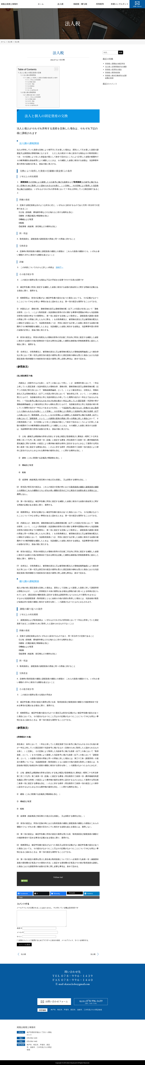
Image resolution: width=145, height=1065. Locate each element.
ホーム (41, 4)
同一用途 (31, 84)
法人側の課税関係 (29, 75)
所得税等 (100, 4)
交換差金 (31, 86)
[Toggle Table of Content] (55, 69)
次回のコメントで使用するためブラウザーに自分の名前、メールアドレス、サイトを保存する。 (54, 940)
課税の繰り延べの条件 (33, 95)
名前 (19, 928)
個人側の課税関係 (29, 92)
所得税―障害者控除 (112, 72)
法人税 (60, 4)
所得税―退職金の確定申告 (115, 63)
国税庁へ (59, 267)
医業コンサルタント (119, 4)
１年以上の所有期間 (35, 80)
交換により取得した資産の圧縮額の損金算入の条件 (42, 78)
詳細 (30, 88)
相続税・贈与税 (80, 4)
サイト (19, 936)
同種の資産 (32, 82)
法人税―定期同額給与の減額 (116, 66)
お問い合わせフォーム (54, 1002)
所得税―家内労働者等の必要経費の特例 (116, 76)
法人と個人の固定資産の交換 (30, 72)
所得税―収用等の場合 (113, 69)
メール (20, 932)
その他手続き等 (33, 90)
